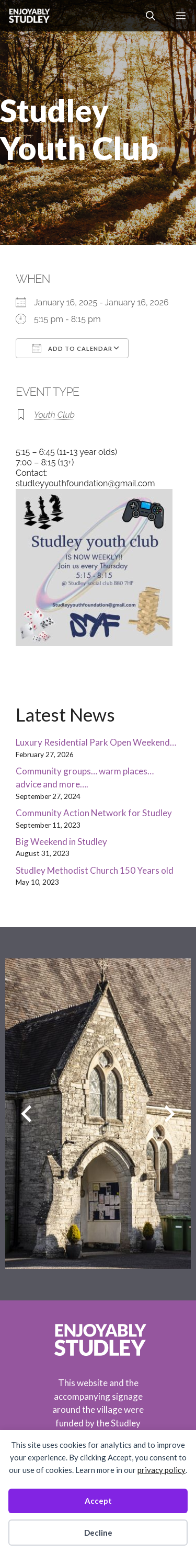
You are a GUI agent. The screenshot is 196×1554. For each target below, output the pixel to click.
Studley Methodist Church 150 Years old (95, 870)
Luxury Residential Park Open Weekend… (96, 742)
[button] (150, 15)
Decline (98, 1532)
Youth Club (54, 415)
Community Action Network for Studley (94, 812)
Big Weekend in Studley (61, 841)
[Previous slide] (26, 1113)
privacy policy (161, 1470)
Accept (98, 1500)
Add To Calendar (72, 348)
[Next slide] (170, 1113)
